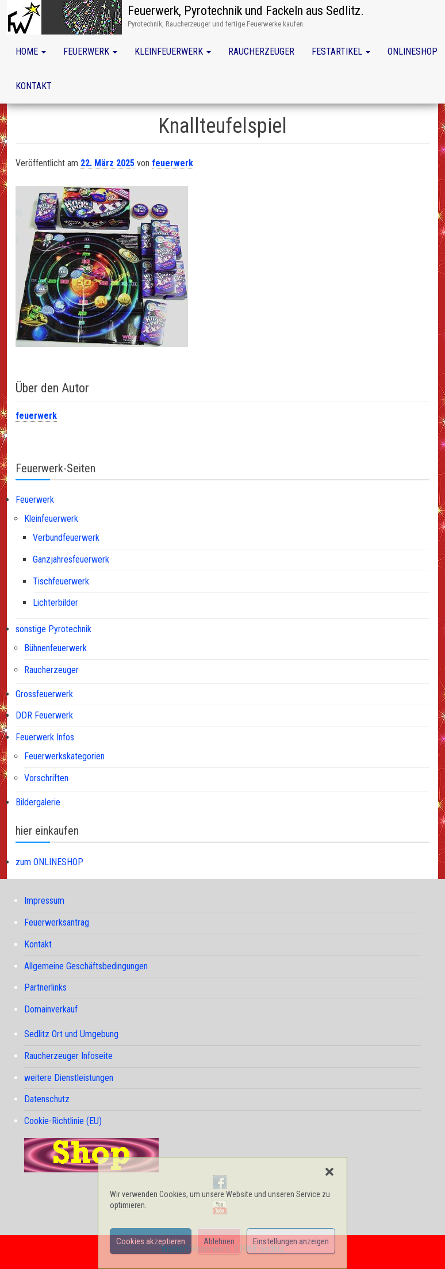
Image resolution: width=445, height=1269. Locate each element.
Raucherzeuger (261, 51)
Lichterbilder (55, 602)
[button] (329, 1172)
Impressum (44, 900)
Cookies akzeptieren (150, 1241)
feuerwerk (172, 163)
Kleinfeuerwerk (173, 51)
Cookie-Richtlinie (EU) (63, 1120)
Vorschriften (46, 778)
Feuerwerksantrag (56, 922)
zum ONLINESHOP (49, 862)
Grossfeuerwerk (44, 694)
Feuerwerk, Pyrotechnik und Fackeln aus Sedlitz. (246, 10)
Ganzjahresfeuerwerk (71, 559)
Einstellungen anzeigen (291, 1241)
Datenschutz (47, 1099)
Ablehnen (219, 1241)
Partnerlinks (45, 987)
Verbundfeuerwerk (66, 537)
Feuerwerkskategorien (64, 756)
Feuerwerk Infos (45, 737)
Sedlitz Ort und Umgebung (71, 1034)
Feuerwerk (90, 51)
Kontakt (34, 86)
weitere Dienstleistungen (68, 1077)
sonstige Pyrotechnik (53, 629)
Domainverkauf (51, 1009)
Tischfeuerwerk (61, 581)
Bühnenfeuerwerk (55, 648)
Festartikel (341, 51)
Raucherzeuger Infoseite (68, 1055)
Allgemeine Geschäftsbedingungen (86, 966)
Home (31, 51)
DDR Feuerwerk (44, 715)
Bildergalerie (38, 802)
